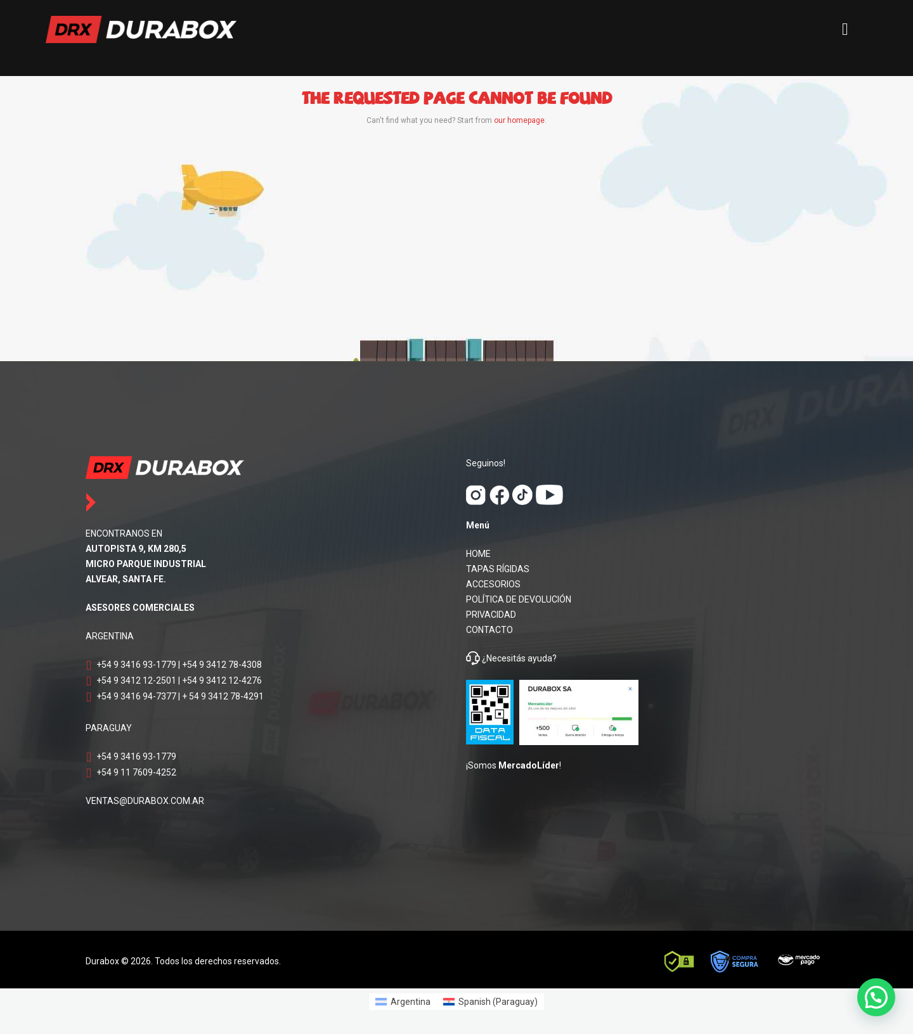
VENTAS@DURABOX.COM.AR (145, 801)
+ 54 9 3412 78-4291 (223, 696)
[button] (876, 997)
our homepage (519, 120)
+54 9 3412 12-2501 (136, 680)
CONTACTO (489, 630)
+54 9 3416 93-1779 (136, 665)
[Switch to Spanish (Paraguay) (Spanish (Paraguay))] (490, 1001)
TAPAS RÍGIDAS (497, 569)
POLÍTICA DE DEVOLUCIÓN (518, 599)
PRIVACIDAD (491, 615)
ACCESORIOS (493, 584)
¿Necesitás (504, 658)
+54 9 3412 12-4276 (222, 680)
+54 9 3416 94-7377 (136, 696)
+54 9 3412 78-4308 (222, 665)
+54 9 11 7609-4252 (136, 772)
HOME (478, 554)
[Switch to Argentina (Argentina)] (403, 1001)
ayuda (539, 658)
